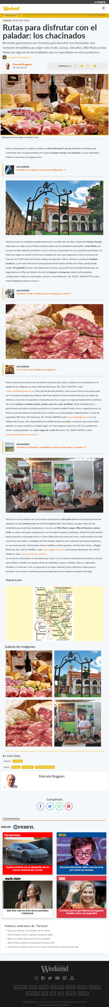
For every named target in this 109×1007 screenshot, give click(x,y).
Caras (33, 987)
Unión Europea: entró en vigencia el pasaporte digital (30, 934)
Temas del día (13, 15)
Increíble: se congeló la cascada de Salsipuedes (39, 169)
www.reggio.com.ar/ (53, 549)
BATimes (83, 993)
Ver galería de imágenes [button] (16, 57)
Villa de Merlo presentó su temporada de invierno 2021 (31, 943)
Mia (60, 993)
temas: (7, 767)
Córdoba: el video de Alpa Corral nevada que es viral (42, 293)
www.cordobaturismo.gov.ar (20, 391)
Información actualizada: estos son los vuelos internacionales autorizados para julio (43, 947)
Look (44, 993)
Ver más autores (20, 67)
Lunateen (71, 993)
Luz (53, 993)
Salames (16, 767)
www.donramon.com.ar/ (32, 554)
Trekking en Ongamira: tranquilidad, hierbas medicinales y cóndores (50, 447)
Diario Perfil (20, 987)
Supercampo (32, 993)
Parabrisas (94, 987)
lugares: (7, 761)
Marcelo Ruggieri (22, 64)
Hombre (82, 987)
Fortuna (70, 987)
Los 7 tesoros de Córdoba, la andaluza (35, 369)
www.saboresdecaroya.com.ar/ (21, 434)
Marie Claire (57, 987)
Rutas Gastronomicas (45, 767)
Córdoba (17, 761)
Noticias (43, 987)
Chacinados (28, 767)
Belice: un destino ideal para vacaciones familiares (29, 939)
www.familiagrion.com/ (79, 417)
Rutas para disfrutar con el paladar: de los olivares (29, 930)
